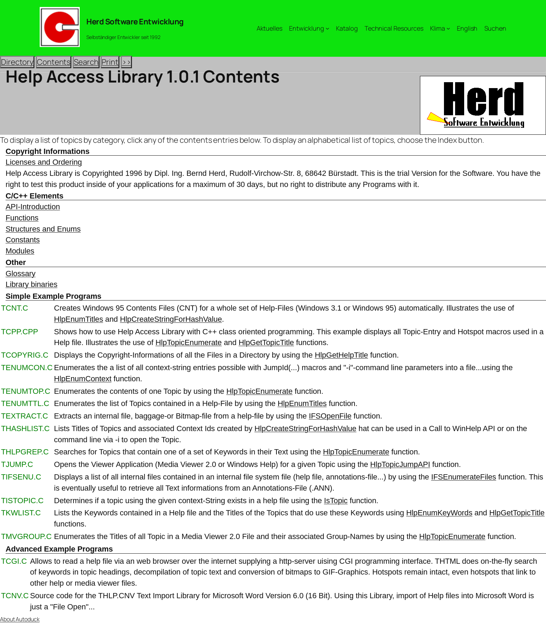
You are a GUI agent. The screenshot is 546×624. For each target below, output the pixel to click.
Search (86, 62)
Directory (17, 62)
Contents (53, 62)
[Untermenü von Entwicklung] (327, 28)
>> (126, 62)
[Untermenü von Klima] (448, 28)
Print (110, 62)
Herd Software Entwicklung (135, 21)
